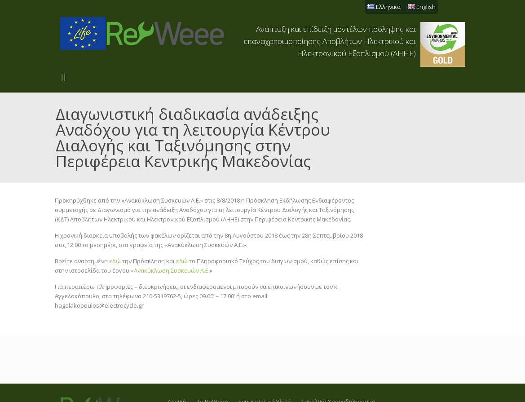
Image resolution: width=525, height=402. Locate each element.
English (422, 7)
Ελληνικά (384, 7)
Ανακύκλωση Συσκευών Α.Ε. (172, 270)
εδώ (115, 261)
